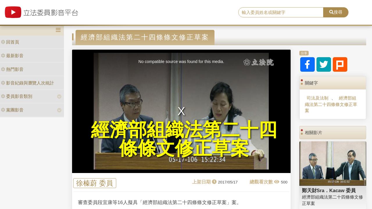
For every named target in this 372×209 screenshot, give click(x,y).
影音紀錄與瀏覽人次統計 (27, 82)
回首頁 (10, 41)
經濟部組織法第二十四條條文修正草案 (331, 104)
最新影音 (12, 55)
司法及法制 (317, 98)
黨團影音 (12, 109)
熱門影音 (12, 69)
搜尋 (335, 12)
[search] (280, 12)
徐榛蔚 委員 (94, 183)
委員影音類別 (16, 96)
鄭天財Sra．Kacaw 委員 (329, 190)
